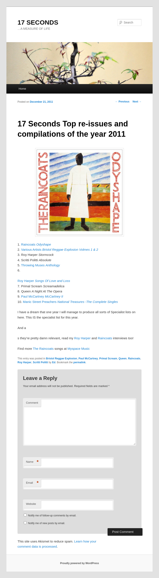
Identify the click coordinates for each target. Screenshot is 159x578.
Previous (122, 101)
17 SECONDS (38, 22)
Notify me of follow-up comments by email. (52, 515)
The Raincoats (43, 348)
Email (32, 483)
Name (32, 462)
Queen (122, 358)
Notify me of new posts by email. (46, 523)
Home (22, 88)
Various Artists (59, 249)
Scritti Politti (40, 362)
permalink (80, 362)
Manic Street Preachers (70, 302)
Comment (32, 402)
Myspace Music (79, 348)
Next (137, 101)
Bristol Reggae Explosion (61, 358)
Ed (53, 362)
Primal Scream (108, 358)
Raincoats (36, 244)
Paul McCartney (42, 296)
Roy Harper (44, 281)
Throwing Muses (40, 265)
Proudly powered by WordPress (79, 563)
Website (31, 503)
